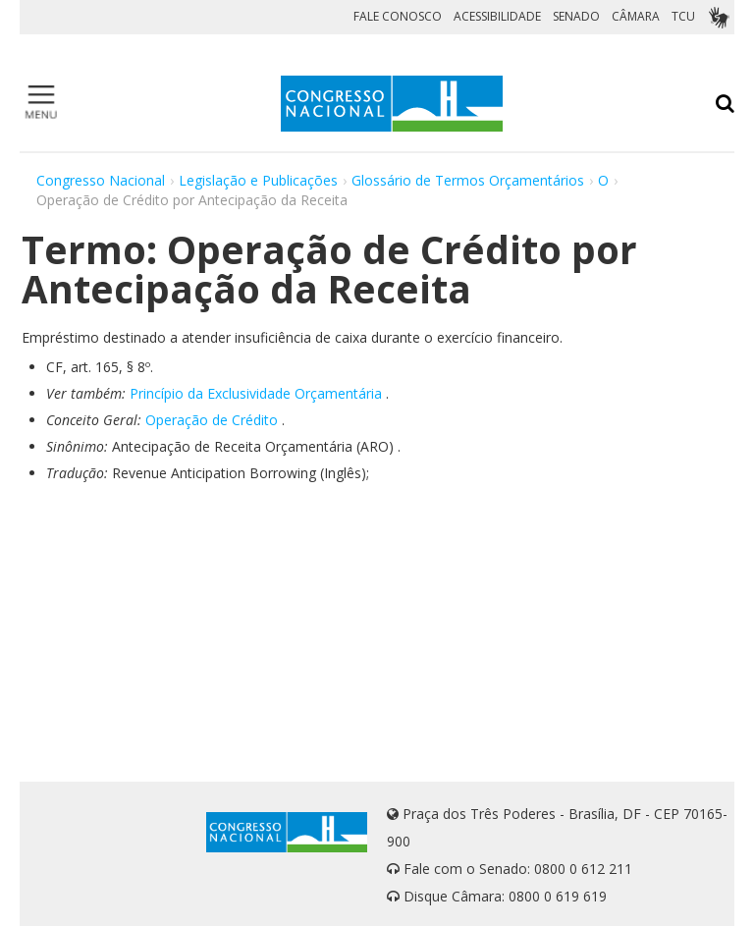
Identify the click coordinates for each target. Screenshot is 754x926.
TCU (683, 16)
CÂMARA (636, 16)
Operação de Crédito (211, 419)
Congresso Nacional (100, 180)
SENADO (576, 16)
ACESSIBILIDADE (497, 16)
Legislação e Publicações (258, 180)
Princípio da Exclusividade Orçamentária (256, 393)
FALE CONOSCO (397, 16)
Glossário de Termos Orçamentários (467, 180)
